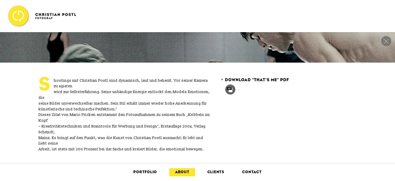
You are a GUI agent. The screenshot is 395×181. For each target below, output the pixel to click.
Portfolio (145, 172)
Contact (251, 172)
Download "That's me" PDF (255, 80)
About (182, 172)
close (386, 41)
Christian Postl (42, 16)
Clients (215, 172)
